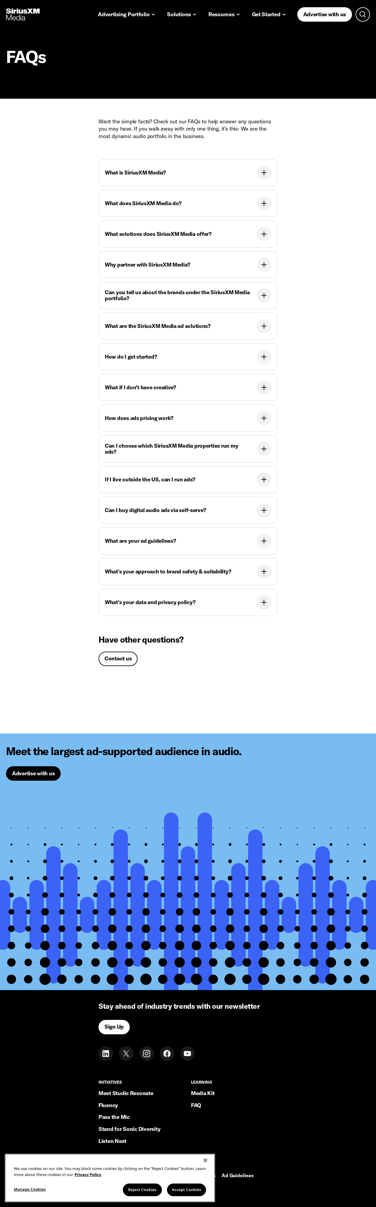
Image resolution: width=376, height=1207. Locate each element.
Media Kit (203, 1093)
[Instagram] (146, 1053)
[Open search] (363, 14)
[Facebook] (167, 1053)
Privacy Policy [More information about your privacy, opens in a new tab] (87, 1174)
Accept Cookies (186, 1189)
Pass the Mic (114, 1116)
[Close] (205, 1160)
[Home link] (23, 14)
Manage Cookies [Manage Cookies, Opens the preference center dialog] (30, 1189)
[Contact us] (118, 659)
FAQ (196, 1105)
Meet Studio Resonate (126, 1093)
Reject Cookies (142, 1189)
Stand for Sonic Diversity (129, 1128)
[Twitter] (126, 1053)
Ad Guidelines (237, 1175)
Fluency (108, 1105)
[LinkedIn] (106, 1053)
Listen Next (112, 1141)
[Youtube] (187, 1053)
